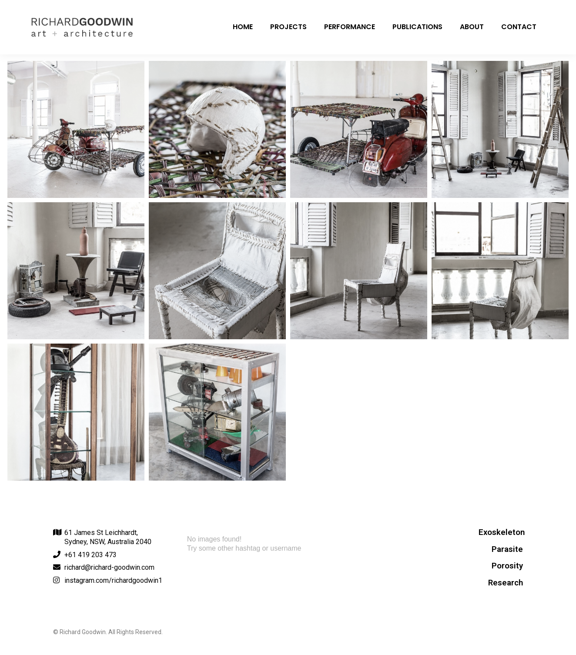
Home (243, 27)
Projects (288, 27)
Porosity (507, 566)
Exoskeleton (502, 532)
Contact (518, 27)
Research (505, 583)
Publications (417, 27)
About (472, 27)
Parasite (507, 549)
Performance (349, 27)
